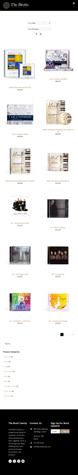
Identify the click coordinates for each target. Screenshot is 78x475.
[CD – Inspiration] (58, 239)
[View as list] (41, 34)
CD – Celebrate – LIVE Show (20, 321)
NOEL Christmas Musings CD (58, 181)
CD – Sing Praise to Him (20, 223)
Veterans (7, 391)
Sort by (31, 23)
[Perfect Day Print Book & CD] (20, 44)
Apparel (7, 357)
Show (33, 29)
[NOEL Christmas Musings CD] (58, 145)
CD (5, 366)
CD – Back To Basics (58, 227)
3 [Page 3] (69, 334)
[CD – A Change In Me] (20, 239)
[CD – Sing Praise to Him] (20, 192)
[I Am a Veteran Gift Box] (58, 44)
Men (6, 381)
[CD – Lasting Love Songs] (58, 286)
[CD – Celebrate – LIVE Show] (20, 286)
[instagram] (18, 461)
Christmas (8, 371)
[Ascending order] (49, 23)
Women (7, 396)
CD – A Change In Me (20, 274)
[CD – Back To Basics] (58, 192)
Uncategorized (10, 386)
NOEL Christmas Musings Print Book (20, 181)
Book (6, 362)
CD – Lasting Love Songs (58, 321)
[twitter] (14, 461)
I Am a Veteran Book (20, 134)
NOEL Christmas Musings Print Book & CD (58, 131)
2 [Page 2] (65, 334)
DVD (6, 376)
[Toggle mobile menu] (74, 3)
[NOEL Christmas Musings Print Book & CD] (58, 99)
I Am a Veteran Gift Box (58, 79)
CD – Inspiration (58, 274)
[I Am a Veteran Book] (20, 99)
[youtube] (23, 461)
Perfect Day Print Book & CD (20, 87)
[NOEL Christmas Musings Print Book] (20, 145)
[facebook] (10, 461)
